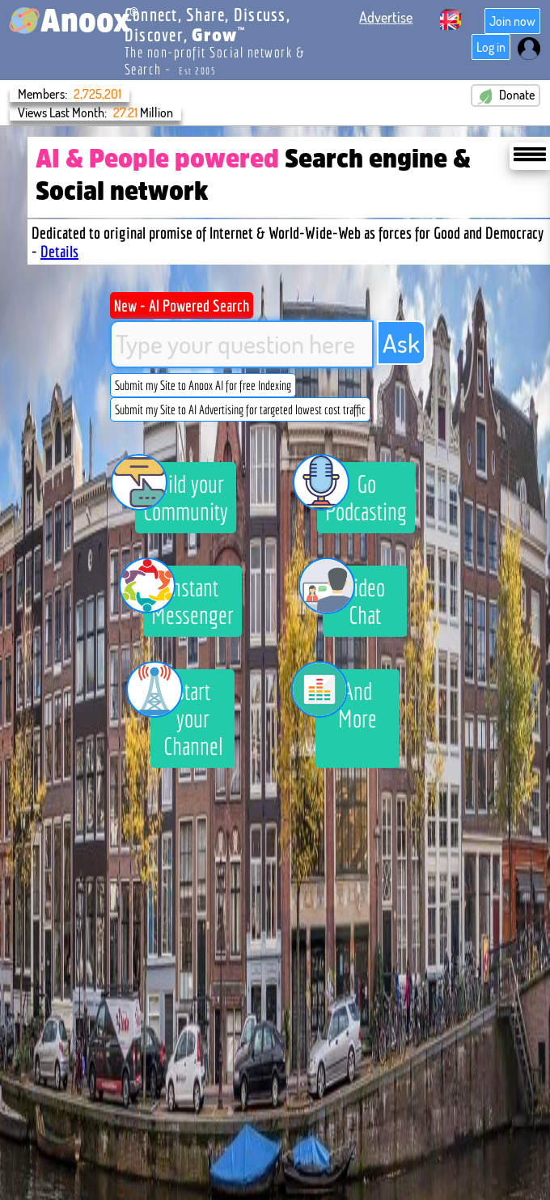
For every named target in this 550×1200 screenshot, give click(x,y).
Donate (505, 95)
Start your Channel (186, 714)
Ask (401, 342)
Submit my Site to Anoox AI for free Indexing (203, 385)
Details (59, 251)
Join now (512, 21)
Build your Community (181, 493)
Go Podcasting (362, 493)
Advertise (385, 17)
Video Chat (354, 597)
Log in (491, 47)
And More (346, 700)
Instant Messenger (188, 597)
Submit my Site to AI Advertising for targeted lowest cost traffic (240, 409)
